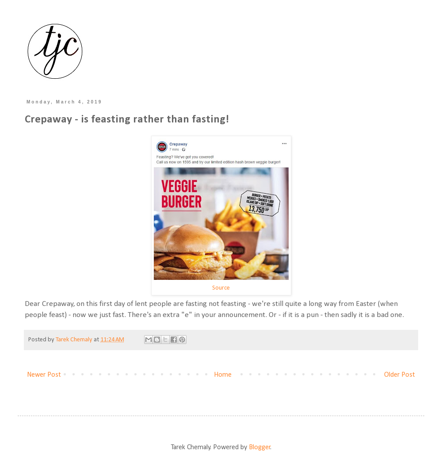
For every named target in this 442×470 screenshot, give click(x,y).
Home (223, 374)
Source (221, 288)
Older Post (399, 374)
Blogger (260, 447)
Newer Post (44, 374)
